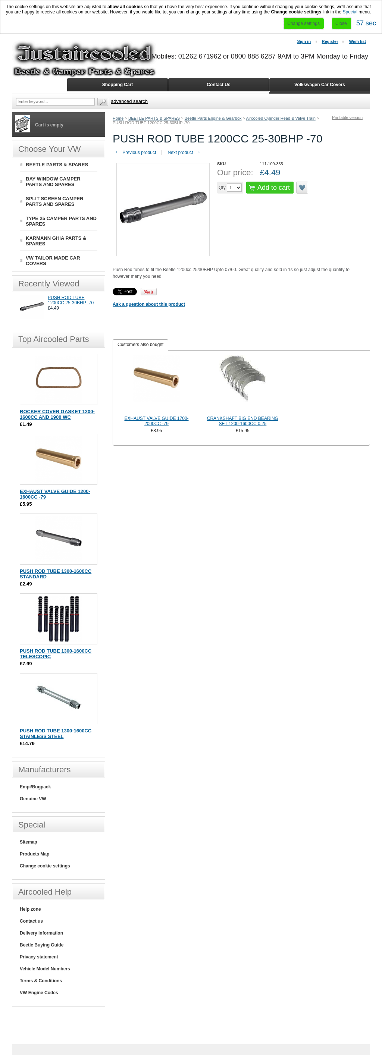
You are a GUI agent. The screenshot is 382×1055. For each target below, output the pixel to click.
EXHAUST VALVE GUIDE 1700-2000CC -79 (156, 421)
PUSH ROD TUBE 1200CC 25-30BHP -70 (71, 300)
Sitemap (28, 842)
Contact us (31, 921)
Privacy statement (39, 957)
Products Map (34, 854)
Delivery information (41, 933)
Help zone (30, 909)
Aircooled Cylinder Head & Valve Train (280, 118)
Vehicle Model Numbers (45, 968)
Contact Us (218, 84)
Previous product (135, 152)
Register (330, 41)
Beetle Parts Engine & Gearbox (213, 118)
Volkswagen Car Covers (319, 84)
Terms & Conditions (41, 980)
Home (118, 118)
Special (349, 12)
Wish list (357, 41)
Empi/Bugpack (35, 786)
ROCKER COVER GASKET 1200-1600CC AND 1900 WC (57, 414)
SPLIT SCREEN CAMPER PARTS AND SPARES (55, 201)
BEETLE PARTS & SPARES (154, 118)
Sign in (304, 41)
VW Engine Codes (39, 992)
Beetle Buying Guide (41, 945)
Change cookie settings (45, 866)
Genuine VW (33, 798)
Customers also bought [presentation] (140, 344)
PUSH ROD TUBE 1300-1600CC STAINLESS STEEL (55, 733)
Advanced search (129, 101)
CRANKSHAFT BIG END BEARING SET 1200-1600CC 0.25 (242, 421)
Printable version (347, 117)
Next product (184, 152)
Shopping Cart (117, 84)
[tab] (140, 345)
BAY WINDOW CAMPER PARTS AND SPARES (53, 181)
